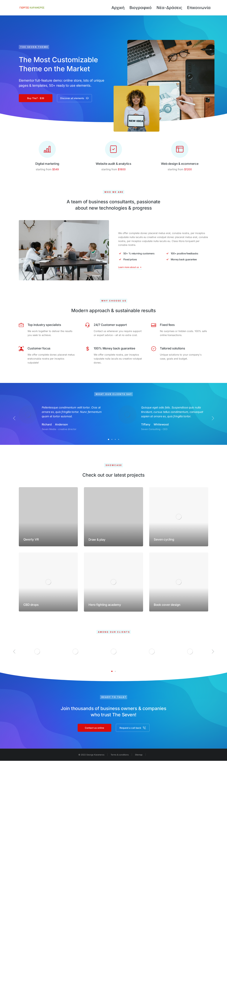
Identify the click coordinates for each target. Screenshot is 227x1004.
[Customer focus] (21, 348)
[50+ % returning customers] (139, 253)
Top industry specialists (44, 325)
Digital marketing (47, 164)
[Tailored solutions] (153, 348)
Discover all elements (74, 98)
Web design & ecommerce (180, 164)
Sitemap (138, 754)
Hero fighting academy (105, 605)
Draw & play (97, 539)
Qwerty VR (31, 539)
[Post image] (48, 516)
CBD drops (31, 605)
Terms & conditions (120, 754)
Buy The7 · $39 (35, 98)
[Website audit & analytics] (113, 149)
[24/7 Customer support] (87, 325)
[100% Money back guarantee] (87, 348)
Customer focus (39, 348)
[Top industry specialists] (21, 325)
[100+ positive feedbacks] (187, 253)
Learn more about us (130, 267)
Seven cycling (164, 539)
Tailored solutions (172, 348)
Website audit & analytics (113, 164)
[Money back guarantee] (187, 259)
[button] (108, 439)
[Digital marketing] (47, 149)
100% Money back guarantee (114, 348)
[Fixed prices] (139, 259)
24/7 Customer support (110, 325)
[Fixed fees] (153, 325)
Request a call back (133, 727)
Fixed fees (167, 325)
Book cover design (167, 605)
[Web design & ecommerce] (179, 149)
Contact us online (94, 727)
